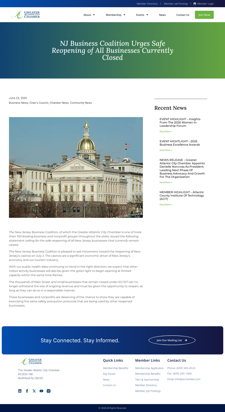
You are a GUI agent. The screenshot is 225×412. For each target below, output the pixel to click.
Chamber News (59, 102)
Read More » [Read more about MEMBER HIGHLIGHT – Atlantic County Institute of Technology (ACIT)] (166, 204)
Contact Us (182, 15)
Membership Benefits (115, 368)
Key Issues (109, 373)
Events (142, 14)
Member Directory (146, 385)
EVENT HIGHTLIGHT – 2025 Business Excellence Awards (180, 143)
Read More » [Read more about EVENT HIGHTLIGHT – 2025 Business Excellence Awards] (166, 150)
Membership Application (149, 368)
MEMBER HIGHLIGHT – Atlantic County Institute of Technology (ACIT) (182, 196)
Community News (81, 102)
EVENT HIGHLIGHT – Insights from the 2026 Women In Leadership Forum (180, 122)
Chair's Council (39, 102)
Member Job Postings (148, 391)
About (89, 14)
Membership (116, 14)
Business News (18, 102)
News (162, 15)
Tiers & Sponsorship (147, 379)
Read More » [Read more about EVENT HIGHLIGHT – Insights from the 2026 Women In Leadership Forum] (166, 131)
